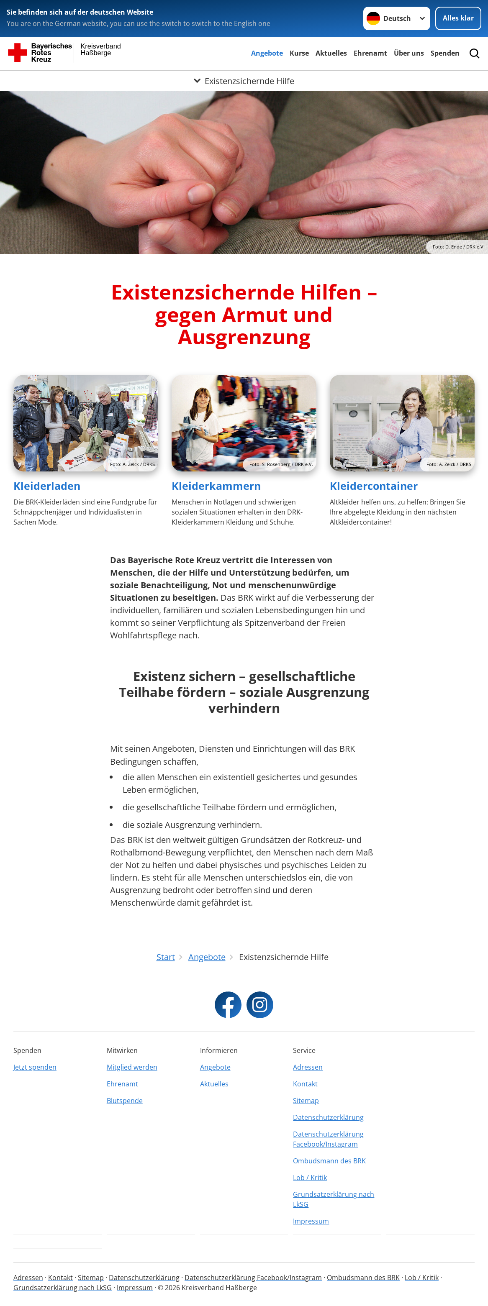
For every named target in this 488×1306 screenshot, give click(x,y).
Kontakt (305, 1083)
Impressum (311, 1221)
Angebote (267, 53)
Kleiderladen (46, 486)
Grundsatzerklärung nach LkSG (333, 1199)
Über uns (409, 53)
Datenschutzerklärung (328, 1117)
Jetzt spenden (35, 1067)
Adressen (308, 1067)
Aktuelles (331, 53)
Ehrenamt (370, 53)
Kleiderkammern (216, 486)
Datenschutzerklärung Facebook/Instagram (328, 1139)
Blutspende (125, 1100)
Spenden (445, 53)
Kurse (299, 53)
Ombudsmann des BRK (329, 1160)
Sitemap (306, 1100)
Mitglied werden (132, 1067)
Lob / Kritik (310, 1177)
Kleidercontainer (374, 486)
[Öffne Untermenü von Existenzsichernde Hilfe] (244, 81)
